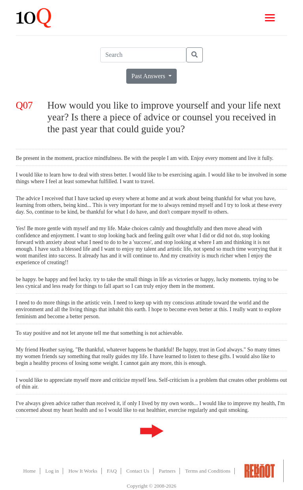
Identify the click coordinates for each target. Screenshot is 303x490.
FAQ (112, 471)
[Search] (143, 54)
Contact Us (137, 471)
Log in (52, 471)
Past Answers (149, 76)
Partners (167, 471)
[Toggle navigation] (270, 18)
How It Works (82, 471)
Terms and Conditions (207, 471)
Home (29, 471)
